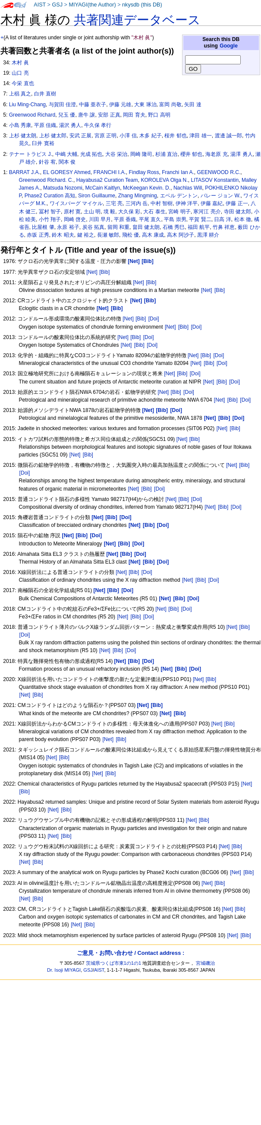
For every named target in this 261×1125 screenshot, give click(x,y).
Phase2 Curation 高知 (50, 196)
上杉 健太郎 (52, 136)
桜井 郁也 (175, 136)
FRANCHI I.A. (110, 172)
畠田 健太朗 (146, 227)
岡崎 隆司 (141, 154)
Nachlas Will (187, 188)
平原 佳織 (45, 125)
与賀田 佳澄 (62, 104)
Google (229, 46)
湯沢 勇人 (70, 125)
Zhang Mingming (137, 196)
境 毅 (109, 212)
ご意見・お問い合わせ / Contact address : (130, 953)
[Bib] (104, 272)
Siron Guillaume (96, 196)
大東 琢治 (145, 104)
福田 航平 (199, 227)
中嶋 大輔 (66, 154)
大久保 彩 (129, 212)
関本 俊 (67, 162)
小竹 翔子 (50, 219)
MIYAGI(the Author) (92, 5)
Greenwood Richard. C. (46, 180)
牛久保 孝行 (97, 125)
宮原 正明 (105, 136)
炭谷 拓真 (93, 227)
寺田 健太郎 (237, 212)
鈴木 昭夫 (63, 235)
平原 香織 (125, 219)
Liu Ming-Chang (27, 104)
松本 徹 (242, 219)
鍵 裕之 (85, 235)
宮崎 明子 (179, 212)
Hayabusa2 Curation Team (107, 180)
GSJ (57, 5)
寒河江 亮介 (206, 212)
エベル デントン (179, 196)
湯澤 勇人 (241, 154)
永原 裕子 (68, 227)
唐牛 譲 (86, 115)
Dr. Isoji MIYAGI (64, 970)
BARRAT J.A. (24, 172)
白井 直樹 (45, 94)
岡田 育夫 (134, 115)
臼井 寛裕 (43, 143)
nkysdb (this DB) (142, 5)
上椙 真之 (20, 94)
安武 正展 (80, 136)
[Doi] (153, 319)
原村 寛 (72, 212)
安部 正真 (109, 115)
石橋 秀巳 (174, 227)
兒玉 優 (66, 115)
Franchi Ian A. (178, 172)
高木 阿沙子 (180, 235)
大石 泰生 (154, 212)
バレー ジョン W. (221, 196)
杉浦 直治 (166, 154)
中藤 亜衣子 (92, 104)
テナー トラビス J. (30, 154)
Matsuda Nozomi (62, 188)
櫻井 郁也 (191, 154)
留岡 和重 (118, 227)
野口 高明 (159, 115)
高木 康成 (153, 235)
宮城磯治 (205, 963)
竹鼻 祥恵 (224, 227)
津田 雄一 (200, 136)
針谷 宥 (47, 162)
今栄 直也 (23, 83)
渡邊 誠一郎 (228, 136)
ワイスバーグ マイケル (76, 203)
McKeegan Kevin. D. (146, 188)
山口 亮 (20, 73)
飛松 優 (130, 235)
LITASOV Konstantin (215, 180)
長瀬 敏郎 (108, 235)
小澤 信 (127, 136)
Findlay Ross (144, 172)
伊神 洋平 (187, 203)
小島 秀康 (20, 125)
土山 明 (92, 212)
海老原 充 (216, 154)
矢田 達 (192, 104)
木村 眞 (20, 63)
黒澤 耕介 (208, 235)
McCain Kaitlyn (102, 188)
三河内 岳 (137, 203)
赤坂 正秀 (38, 235)
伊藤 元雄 (120, 104)
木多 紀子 (150, 136)
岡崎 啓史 (75, 219)
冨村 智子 (50, 212)
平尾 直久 (150, 219)
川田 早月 (100, 219)
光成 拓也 (91, 154)
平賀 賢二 (200, 219)
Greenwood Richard (32, 115)
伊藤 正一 (237, 203)
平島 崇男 (175, 219)
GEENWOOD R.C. (219, 172)
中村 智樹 (162, 203)
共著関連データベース (137, 20)
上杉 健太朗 (22, 136)
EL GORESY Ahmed (67, 172)
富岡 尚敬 (170, 104)
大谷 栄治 (116, 154)
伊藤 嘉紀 (212, 203)
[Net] (91, 272)
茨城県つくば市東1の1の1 (114, 963)
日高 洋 (222, 219)
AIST (40, 5)
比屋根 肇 (43, 227)
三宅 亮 (114, 203)
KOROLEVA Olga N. (164, 180)
